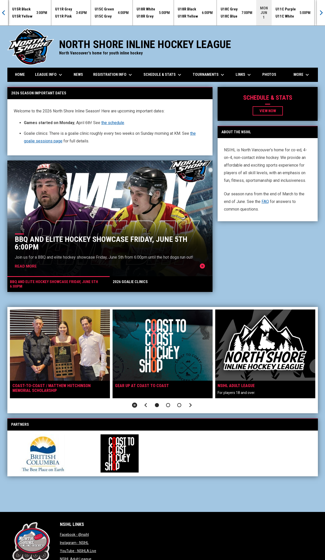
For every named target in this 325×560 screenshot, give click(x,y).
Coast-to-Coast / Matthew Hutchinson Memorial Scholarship (51, 388)
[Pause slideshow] (134, 405)
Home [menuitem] (20, 74)
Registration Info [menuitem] (113, 75)
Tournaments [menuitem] (209, 75)
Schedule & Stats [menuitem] (163, 75)
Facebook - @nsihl (74, 535)
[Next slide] (190, 405)
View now (267, 111)
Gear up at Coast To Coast (142, 385)
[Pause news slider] (202, 266)
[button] (156, 405)
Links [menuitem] (244, 75)
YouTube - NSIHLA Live (78, 551)
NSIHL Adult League (236, 385)
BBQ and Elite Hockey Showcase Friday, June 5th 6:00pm (101, 243)
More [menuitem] (302, 75)
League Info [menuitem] (49, 75)
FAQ (265, 201)
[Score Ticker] (162, 12)
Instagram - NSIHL (74, 543)
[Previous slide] (145, 405)
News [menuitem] (78, 74)
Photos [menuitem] (269, 74)
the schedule (112, 122)
